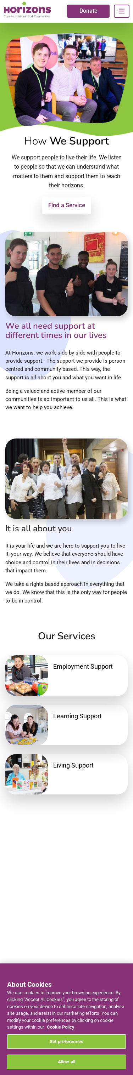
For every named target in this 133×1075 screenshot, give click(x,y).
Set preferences (66, 1041)
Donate (88, 10)
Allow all (66, 1061)
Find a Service (66, 205)
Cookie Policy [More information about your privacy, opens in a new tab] (60, 1027)
